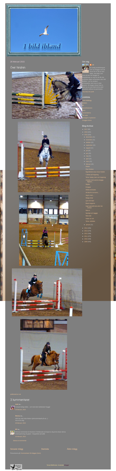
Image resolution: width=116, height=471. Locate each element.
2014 (86, 228)
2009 (86, 241)
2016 (86, 132)
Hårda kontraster (91, 190)
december (89, 137)
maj (87, 156)
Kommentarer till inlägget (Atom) (31, 453)
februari (88, 164)
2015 (86, 134)
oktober (88, 142)
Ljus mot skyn (90, 200)
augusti (88, 148)
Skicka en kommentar (19, 440)
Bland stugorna (90, 203)
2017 (86, 129)
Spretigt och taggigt (92, 213)
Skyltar (88, 184)
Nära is (88, 210)
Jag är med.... (90, 195)
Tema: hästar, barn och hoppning (96, 177)
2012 (86, 233)
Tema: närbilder (90, 221)
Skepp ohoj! (89, 198)
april (87, 159)
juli (87, 150)
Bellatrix (84, 103)
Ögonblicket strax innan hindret (95, 172)
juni (87, 153)
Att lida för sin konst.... (92, 192)
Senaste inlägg (16, 449)
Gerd (83, 110)
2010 (86, 239)
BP (16, 429)
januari (88, 224)
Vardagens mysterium (89, 118)
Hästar (88, 166)
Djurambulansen (87, 108)
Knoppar (88, 187)
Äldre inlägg (72, 449)
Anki (16, 404)
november (89, 140)
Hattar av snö (90, 218)
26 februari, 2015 (20, 409)
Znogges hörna (87, 120)
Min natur (85, 115)
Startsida (45, 449)
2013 (86, 231)
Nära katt (88, 216)
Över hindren (90, 169)
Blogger (66, 465)
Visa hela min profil (88, 92)
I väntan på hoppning (92, 174)
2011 (86, 236)
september (89, 145)
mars (87, 161)
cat (93, 65)
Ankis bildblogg (87, 100)
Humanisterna (86, 113)
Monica (17, 416)
